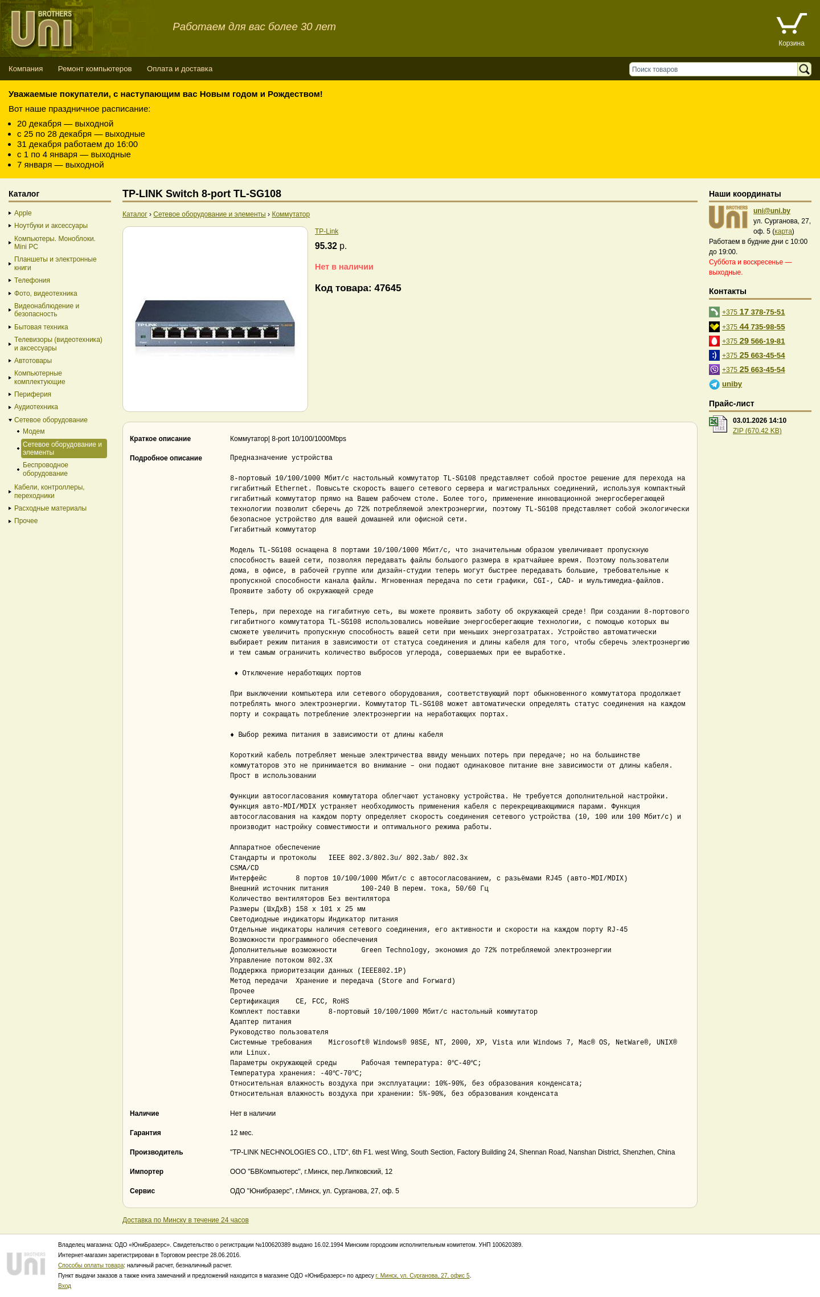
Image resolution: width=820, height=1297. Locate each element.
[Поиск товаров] (716, 69)
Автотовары (33, 361)
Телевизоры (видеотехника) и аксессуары (58, 344)
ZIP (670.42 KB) (757, 431)
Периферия (32, 394)
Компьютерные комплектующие (39, 377)
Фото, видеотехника (45, 293)
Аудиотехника (36, 407)
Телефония (32, 280)
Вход (64, 1286)
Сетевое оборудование (51, 420)
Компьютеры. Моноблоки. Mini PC (55, 243)
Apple (23, 213)
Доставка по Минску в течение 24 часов (185, 1220)
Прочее (26, 521)
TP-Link (326, 231)
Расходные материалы (50, 508)
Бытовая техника (41, 327)
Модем (33, 431)
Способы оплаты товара (91, 1265)
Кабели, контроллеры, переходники (49, 491)
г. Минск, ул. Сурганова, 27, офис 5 (423, 1275)
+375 (753, 311)
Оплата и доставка (179, 68)
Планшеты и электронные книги (55, 263)
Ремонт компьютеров (95, 68)
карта (783, 231)
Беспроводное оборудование (45, 469)
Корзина (791, 43)
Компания (26, 68)
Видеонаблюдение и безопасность (46, 310)
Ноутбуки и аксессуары (51, 226)
